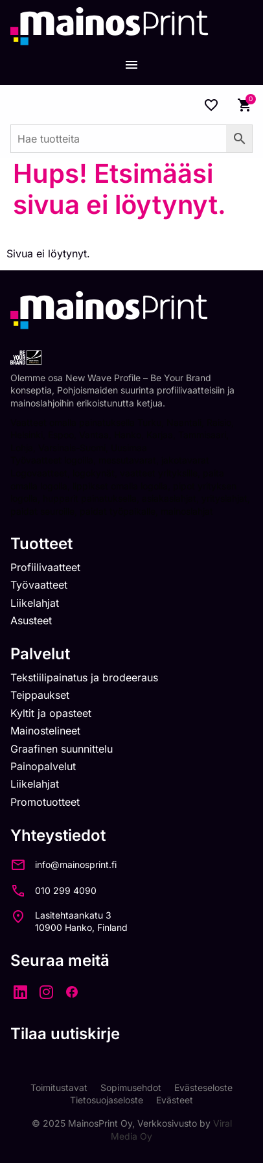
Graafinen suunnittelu (61, 748)
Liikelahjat (34, 602)
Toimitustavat (58, 1087)
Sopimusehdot (130, 1087)
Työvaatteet (38, 584)
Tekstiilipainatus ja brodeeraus (84, 677)
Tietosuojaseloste (106, 1099)
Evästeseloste (203, 1087)
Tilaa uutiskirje (65, 1033)
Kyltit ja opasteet (50, 713)
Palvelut (40, 653)
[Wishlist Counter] (211, 105)
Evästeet (174, 1099)
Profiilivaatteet (45, 567)
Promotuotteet (45, 801)
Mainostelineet (45, 730)
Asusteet (31, 620)
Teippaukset (39, 694)
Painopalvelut (43, 766)
